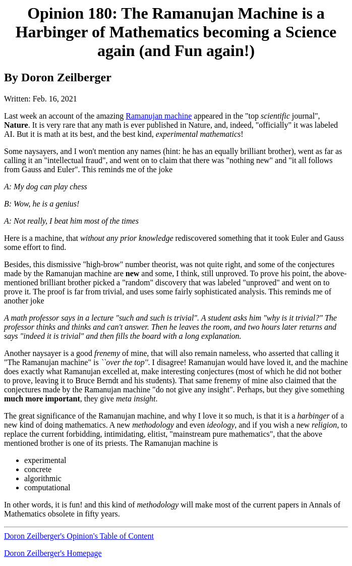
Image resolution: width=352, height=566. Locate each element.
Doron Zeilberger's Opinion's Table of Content (79, 536)
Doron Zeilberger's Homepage (53, 553)
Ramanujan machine (159, 116)
